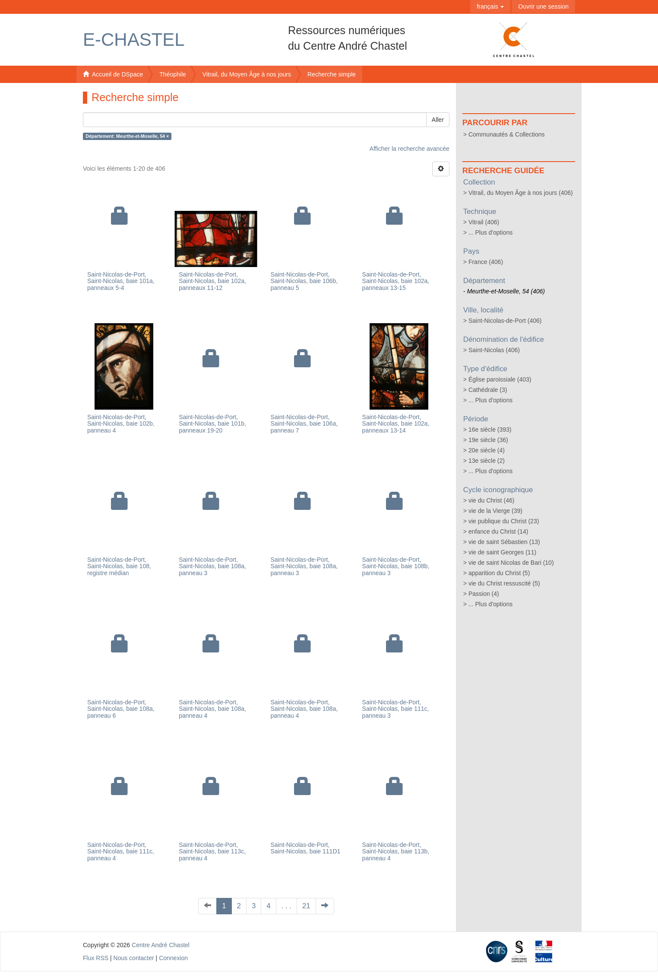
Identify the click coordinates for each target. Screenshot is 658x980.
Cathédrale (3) (487, 389)
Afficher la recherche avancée (409, 148)
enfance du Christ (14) (498, 531)
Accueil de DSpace (113, 74)
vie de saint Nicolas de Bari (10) (511, 562)
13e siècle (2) (486, 460)
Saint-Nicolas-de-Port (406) (505, 320)
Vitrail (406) (483, 222)
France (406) (485, 261)
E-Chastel (134, 39)
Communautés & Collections (506, 134)
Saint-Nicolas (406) (494, 350)
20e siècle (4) (486, 450)
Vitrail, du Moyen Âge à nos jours (246, 74)
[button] (490, 6)
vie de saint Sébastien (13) (504, 541)
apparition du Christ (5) (499, 573)
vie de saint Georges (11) (502, 552)
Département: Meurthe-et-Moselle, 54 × (127, 136)
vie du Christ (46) (491, 500)
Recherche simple (331, 74)
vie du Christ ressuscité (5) (504, 583)
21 (306, 906)
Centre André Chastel (161, 945)
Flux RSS (95, 958)
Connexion (173, 958)
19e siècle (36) (488, 439)
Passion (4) (483, 593)
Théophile (172, 74)
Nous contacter (134, 958)
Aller (438, 119)
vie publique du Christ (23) (503, 521)
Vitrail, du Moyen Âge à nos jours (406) (520, 192)
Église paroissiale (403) (499, 379)
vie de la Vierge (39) (495, 510)
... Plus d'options (490, 232)
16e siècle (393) (490, 429)
